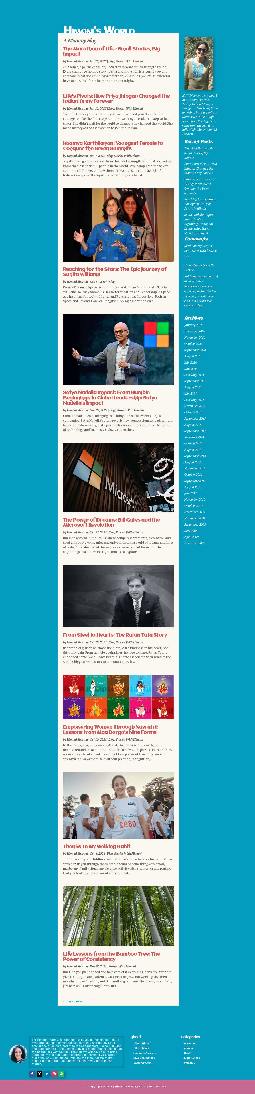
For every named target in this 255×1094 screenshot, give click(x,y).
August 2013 (192, 449)
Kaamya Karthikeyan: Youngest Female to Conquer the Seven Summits (113, 146)
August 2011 (192, 487)
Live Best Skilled (144, 1057)
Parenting (190, 1043)
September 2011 (195, 480)
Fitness (189, 1048)
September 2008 (195, 524)
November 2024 (194, 337)
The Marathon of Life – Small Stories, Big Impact (200, 153)
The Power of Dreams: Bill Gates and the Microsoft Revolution (111, 523)
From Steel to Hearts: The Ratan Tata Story (115, 635)
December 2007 (194, 543)
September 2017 (195, 431)
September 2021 (195, 381)
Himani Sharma (77, 61)
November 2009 (194, 518)
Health (188, 1053)
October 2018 (193, 412)
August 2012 (192, 462)
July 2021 (190, 393)
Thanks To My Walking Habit (96, 846)
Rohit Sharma (193, 276)
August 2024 (192, 356)
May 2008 (190, 530)
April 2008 (191, 537)
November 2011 (194, 468)
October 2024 (193, 343)
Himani (189, 265)
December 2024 (194, 331)
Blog (111, 61)
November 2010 (194, 499)
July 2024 (190, 362)
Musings (189, 1062)
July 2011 (190, 493)
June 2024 (191, 368)
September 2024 (195, 350)
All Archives (141, 1048)
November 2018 (194, 406)
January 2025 (193, 325)
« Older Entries (73, 1001)
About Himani (142, 1043)
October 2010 (193, 505)
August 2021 (192, 387)
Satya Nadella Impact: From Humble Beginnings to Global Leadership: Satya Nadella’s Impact (110, 398)
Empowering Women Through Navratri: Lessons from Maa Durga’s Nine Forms (110, 730)
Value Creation (142, 1062)
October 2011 (193, 474)
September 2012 (195, 456)
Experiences (192, 1057)
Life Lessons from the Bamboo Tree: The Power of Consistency (111, 957)
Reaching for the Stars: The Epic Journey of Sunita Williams (200, 203)
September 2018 (195, 418)
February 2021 (194, 399)
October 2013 (193, 443)
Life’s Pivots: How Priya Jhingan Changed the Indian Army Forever (200, 168)
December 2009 (194, 512)
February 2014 (194, 437)
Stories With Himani (129, 61)
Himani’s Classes (144, 1053)
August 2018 (192, 424)
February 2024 (194, 374)
